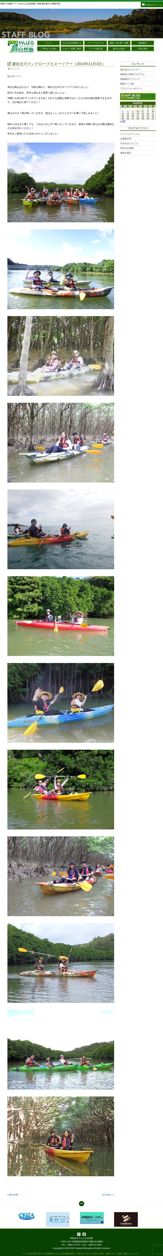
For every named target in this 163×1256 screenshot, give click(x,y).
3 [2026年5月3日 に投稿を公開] (153, 109)
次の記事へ (107, 1195)
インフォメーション (130, 134)
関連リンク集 (127, 83)
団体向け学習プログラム (132, 74)
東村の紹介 (125, 153)
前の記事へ (14, 1195)
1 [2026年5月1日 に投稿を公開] (142, 109)
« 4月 (123, 121)
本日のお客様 (127, 148)
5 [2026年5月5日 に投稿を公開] (127, 111)
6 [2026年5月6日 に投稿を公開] (132, 111)
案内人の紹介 (119, 48)
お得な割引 (143, 48)
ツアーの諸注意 (95, 48)
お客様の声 (125, 138)
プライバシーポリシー (131, 88)
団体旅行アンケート (130, 79)
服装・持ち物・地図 (119, 43)
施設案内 (143, 43)
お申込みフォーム (152, 4)
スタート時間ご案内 (72, 48)
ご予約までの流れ (48, 48)
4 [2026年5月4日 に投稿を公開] (122, 111)
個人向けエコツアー (130, 69)
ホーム (48, 43)
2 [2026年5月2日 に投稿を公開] (147, 109)
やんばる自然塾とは (72, 43)
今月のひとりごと (129, 143)
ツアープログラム (95, 43)
